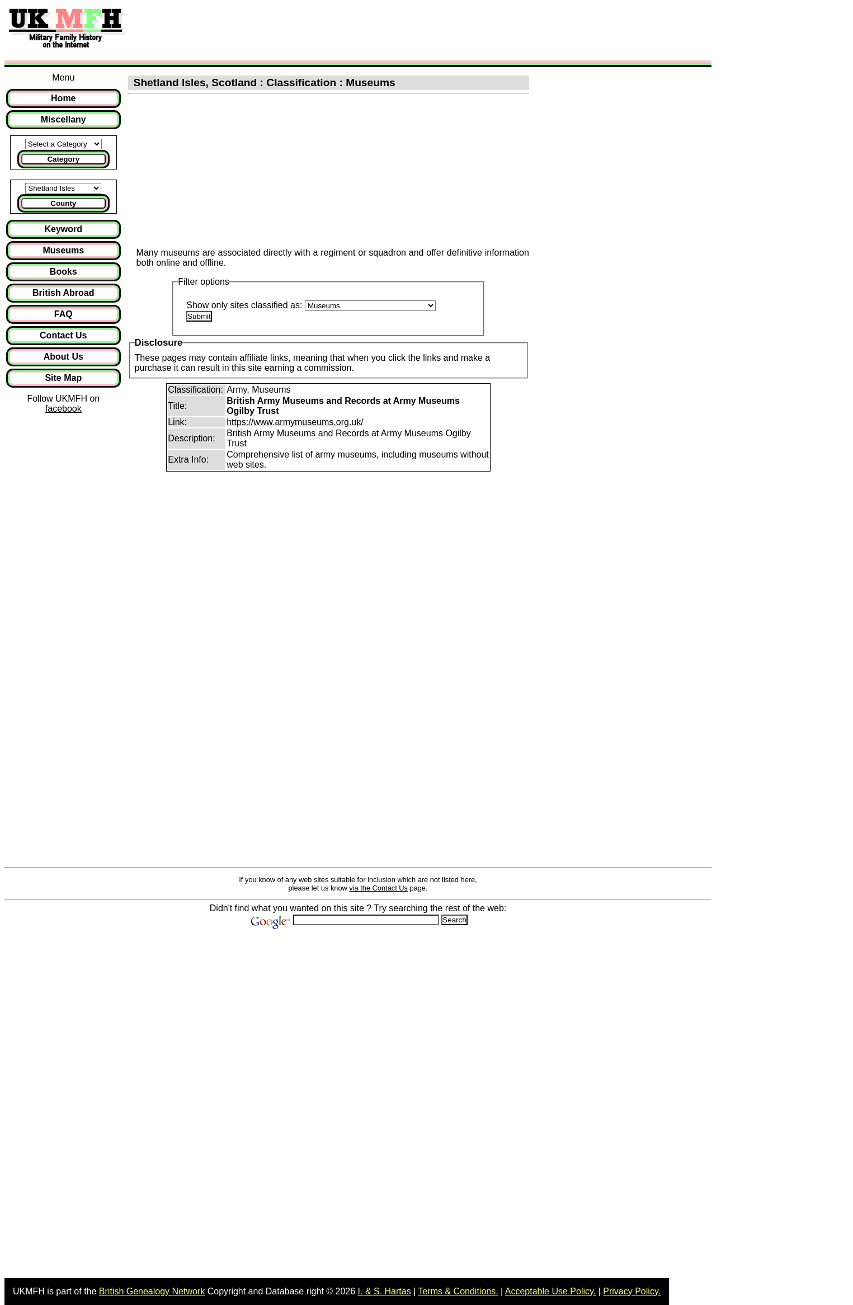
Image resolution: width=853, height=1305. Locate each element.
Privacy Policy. (632, 1291)
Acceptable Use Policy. (550, 1291)
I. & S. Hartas (384, 1291)
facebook (63, 408)
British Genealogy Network (152, 1291)
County (63, 203)
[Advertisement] (337, 29)
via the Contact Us (378, 888)
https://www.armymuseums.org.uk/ (295, 422)
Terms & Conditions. (458, 1291)
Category (63, 159)
